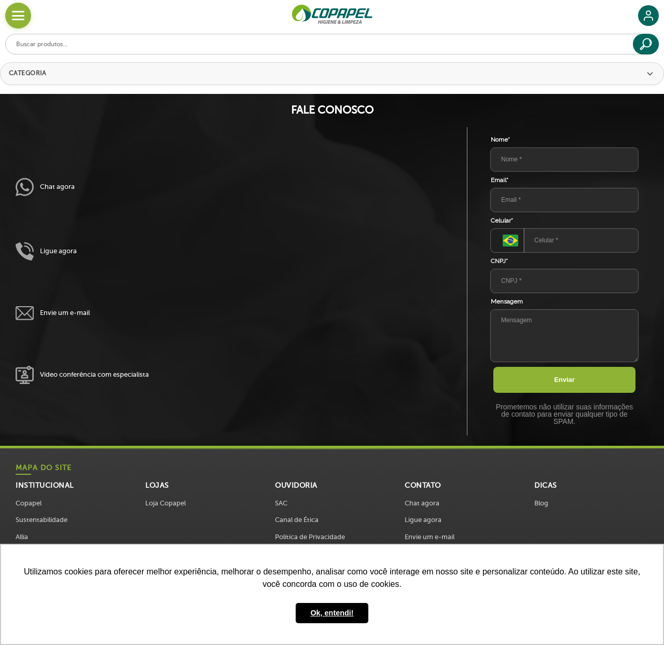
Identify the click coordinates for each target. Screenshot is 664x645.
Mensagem (507, 301)
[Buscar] (646, 44)
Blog (541, 503)
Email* (499, 180)
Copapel (29, 503)
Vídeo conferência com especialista (82, 375)
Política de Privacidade (310, 537)
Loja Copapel (165, 503)
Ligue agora (46, 251)
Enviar (564, 379)
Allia (22, 537)
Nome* (500, 139)
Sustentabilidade (41, 520)
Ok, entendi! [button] (331, 613)
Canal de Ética (297, 520)
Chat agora (45, 187)
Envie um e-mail (53, 313)
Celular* (502, 220)
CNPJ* (499, 261)
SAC (281, 503)
